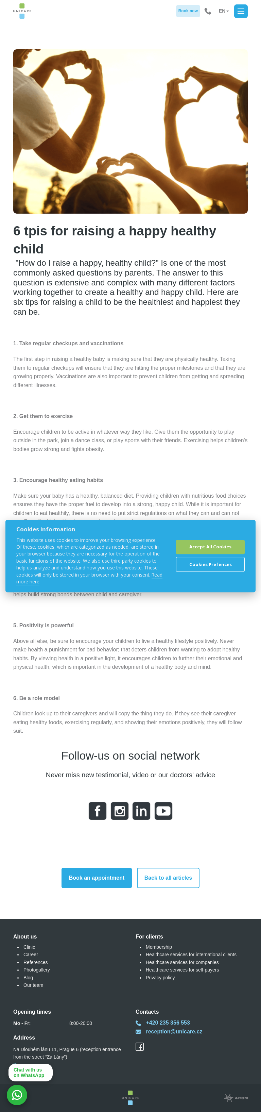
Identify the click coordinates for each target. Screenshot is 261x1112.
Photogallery (36, 970)
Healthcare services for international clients (191, 954)
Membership (159, 947)
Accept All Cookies (210, 547)
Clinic (29, 947)
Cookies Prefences (210, 564)
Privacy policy (160, 977)
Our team (33, 985)
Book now (188, 11)
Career (30, 954)
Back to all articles (168, 878)
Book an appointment (97, 878)
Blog (28, 977)
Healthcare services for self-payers (182, 970)
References (35, 962)
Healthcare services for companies (182, 962)
